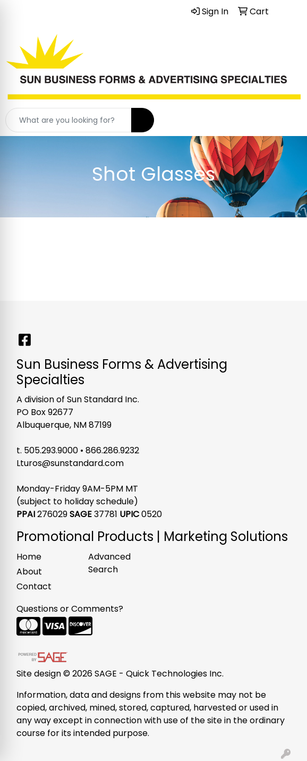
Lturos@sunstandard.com (70, 463)
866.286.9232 (112, 450)
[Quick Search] (68, 120)
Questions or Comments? (69, 609)
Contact (34, 586)
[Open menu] (285, 120)
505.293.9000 (51, 450)
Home (28, 557)
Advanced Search (109, 563)
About (29, 571)
